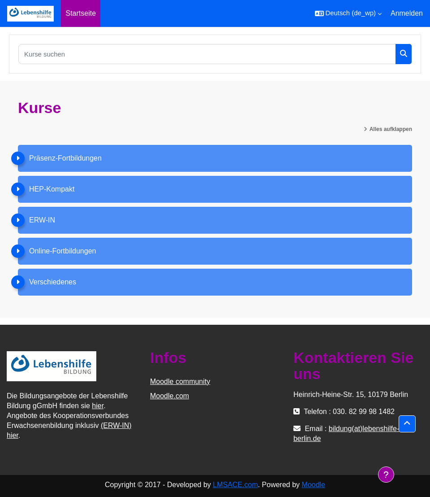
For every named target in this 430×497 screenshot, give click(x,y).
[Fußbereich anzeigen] (386, 474)
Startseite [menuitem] (80, 13)
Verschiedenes (52, 282)
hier (97, 406)
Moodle (313, 484)
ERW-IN (42, 220)
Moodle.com (169, 396)
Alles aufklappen (391, 129)
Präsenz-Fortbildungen (65, 158)
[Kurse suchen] (207, 54)
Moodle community (180, 381)
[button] (348, 13)
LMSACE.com (235, 484)
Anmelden (407, 13)
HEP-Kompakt (51, 189)
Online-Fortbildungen (62, 251)
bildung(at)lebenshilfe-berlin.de (346, 433)
